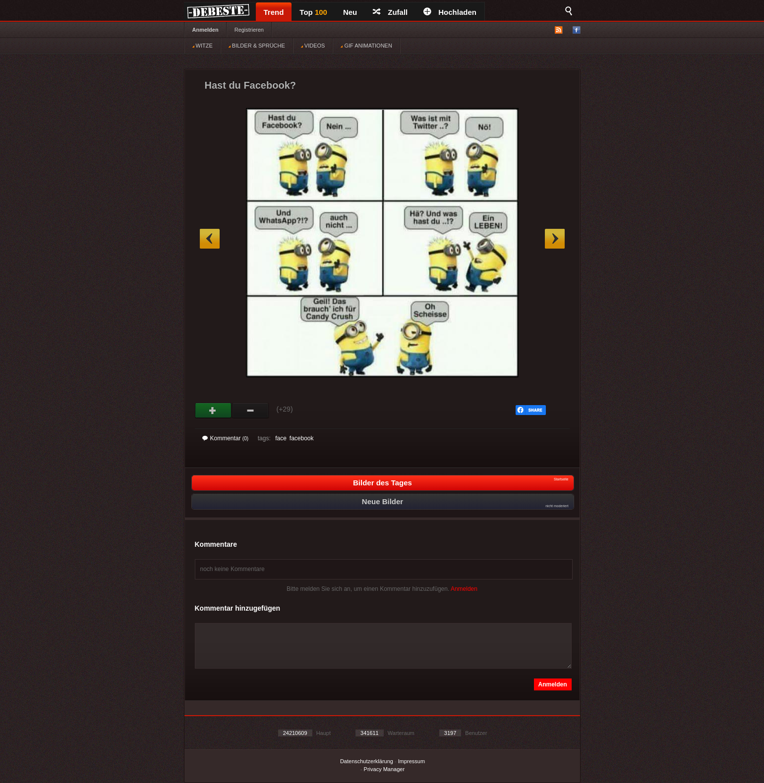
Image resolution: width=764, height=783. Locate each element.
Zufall (390, 12)
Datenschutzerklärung (366, 761)
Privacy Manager (384, 769)
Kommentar (225, 438)
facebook (302, 438)
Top (313, 12)
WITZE (202, 46)
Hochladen (449, 12)
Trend (274, 12)
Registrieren (249, 30)
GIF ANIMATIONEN (366, 46)
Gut (213, 410)
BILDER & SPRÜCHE (257, 46)
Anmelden (205, 30)
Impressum (411, 761)
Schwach (250, 410)
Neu (350, 12)
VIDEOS (313, 46)
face (281, 438)
